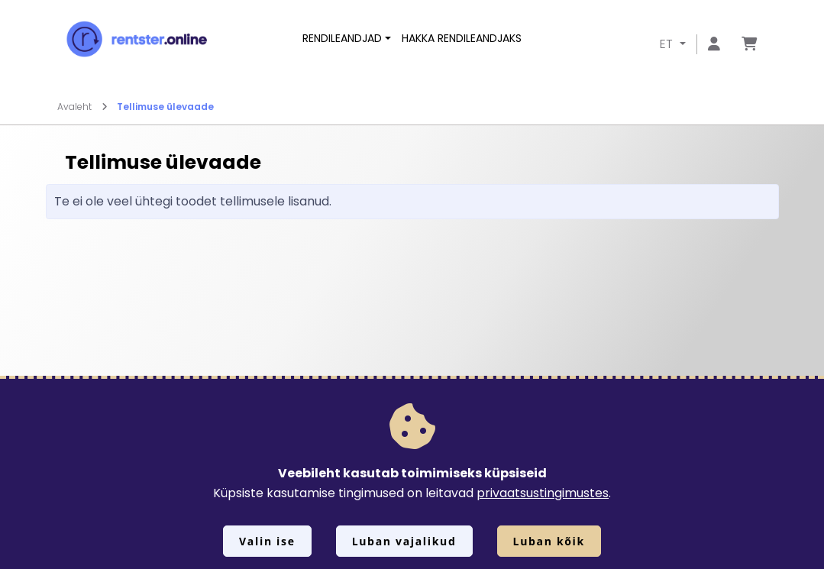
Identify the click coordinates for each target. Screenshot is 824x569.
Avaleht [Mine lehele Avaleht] (82, 106)
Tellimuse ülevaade (165, 106)
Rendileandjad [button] (342, 38)
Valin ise (267, 541)
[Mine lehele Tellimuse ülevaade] (749, 45)
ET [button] (668, 44)
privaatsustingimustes (543, 493)
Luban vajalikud (404, 541)
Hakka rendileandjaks (462, 38)
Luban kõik (549, 541)
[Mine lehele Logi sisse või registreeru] (714, 45)
